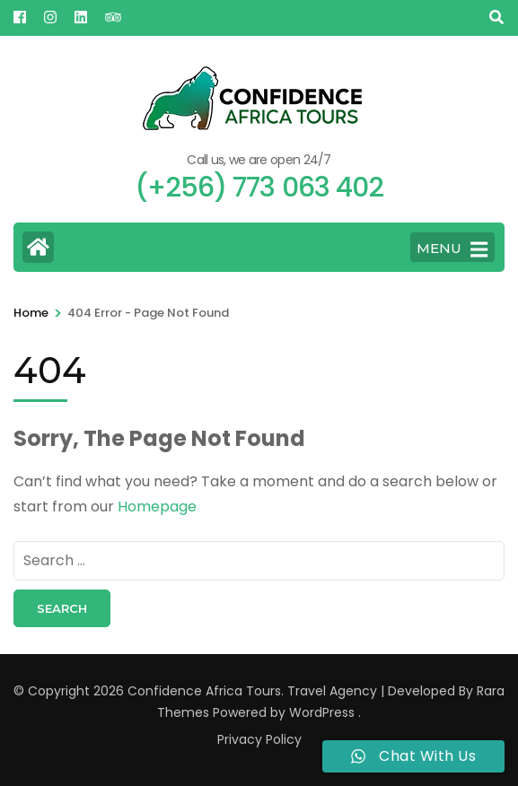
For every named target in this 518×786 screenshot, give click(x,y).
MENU (452, 249)
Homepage (157, 506)
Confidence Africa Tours (204, 691)
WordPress (322, 712)
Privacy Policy (259, 739)
